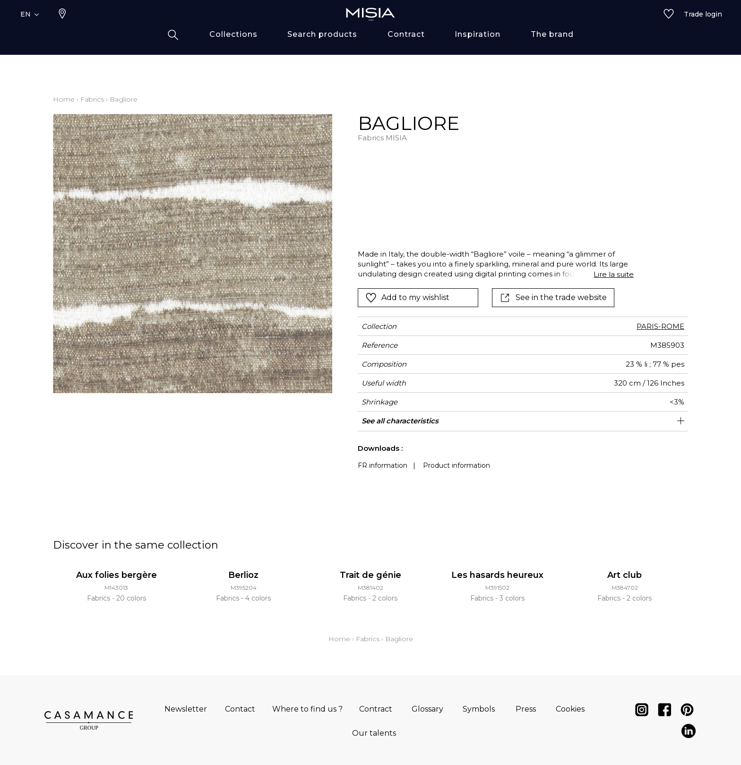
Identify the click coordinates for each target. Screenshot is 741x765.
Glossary (427, 709)
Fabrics (92, 99)
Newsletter (185, 709)
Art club (624, 575)
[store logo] (370, 29)
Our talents (374, 733)
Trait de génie (370, 575)
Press (526, 709)
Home (64, 99)
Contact (240, 709)
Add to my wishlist (407, 297)
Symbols (479, 709)
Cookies (570, 709)
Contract (375, 709)
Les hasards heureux (497, 575)
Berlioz (243, 575)
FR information (382, 465)
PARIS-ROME (660, 326)
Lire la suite (614, 274)
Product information (456, 465)
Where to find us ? (307, 709)
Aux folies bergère (116, 575)
